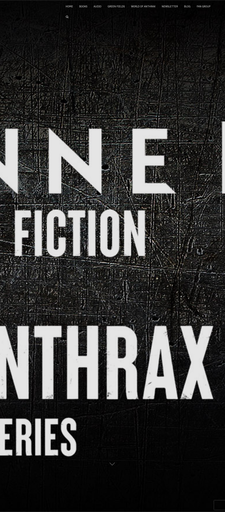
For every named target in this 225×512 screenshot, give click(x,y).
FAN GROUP (203, 6)
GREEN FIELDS (116, 6)
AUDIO (97, 6)
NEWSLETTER (170, 6)
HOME (69, 6)
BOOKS (83, 6)
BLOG (187, 6)
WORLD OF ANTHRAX (143, 6)
